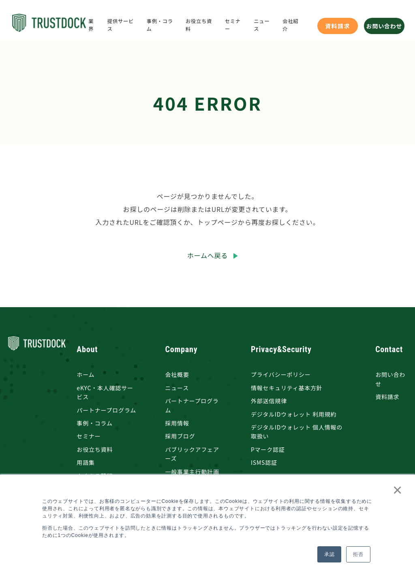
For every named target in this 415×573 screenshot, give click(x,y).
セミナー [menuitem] (233, 25)
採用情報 (177, 423)
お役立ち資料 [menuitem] (199, 25)
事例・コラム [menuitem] (160, 25)
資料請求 (337, 26)
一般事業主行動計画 (192, 472)
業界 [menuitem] (91, 25)
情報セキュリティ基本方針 (287, 388)
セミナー (89, 436)
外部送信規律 (269, 401)
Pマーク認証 (268, 449)
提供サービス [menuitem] (120, 25)
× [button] (396, 490)
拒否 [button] (358, 554)
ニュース (177, 388)
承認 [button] (329, 554)
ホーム (85, 374)
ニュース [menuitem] (262, 25)
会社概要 (177, 374)
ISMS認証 (264, 462)
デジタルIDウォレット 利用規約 (293, 414)
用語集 (85, 462)
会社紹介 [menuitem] (290, 25)
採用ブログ (180, 436)
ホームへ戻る (207, 255)
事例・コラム (94, 423)
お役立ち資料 (95, 449)
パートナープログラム (106, 410)
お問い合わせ (384, 26)
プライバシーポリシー (281, 374)
